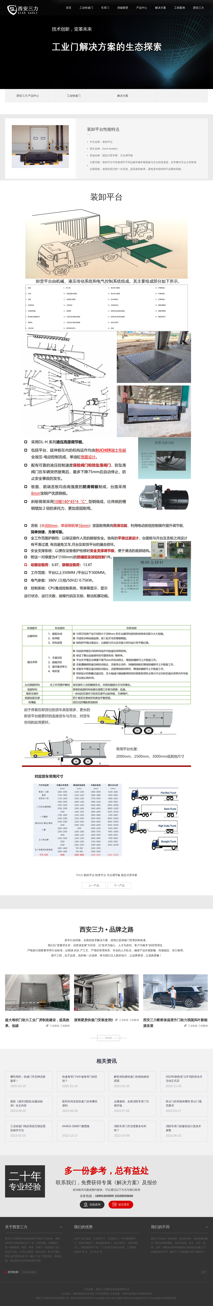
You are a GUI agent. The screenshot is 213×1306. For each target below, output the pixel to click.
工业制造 (54, 1025)
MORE (108, 1038)
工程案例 (179, 7)
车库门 (105, 7)
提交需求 (123, 1204)
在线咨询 (95, 1204)
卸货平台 (100, 875)
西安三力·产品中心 (28, 95)
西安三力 (198, 7)
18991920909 (104, 1196)
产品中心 (141, 7)
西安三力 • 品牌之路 (106, 929)
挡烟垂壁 (122, 7)
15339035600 (124, 1196)
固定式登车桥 (129, 875)
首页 (68, 7)
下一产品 (119, 885)
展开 (203, 1272)
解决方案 (160, 7)
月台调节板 (113, 875)
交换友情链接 (29, 1272)
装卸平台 (89, 875)
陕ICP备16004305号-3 (82, 1298)
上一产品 (93, 885)
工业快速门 (86, 7)
